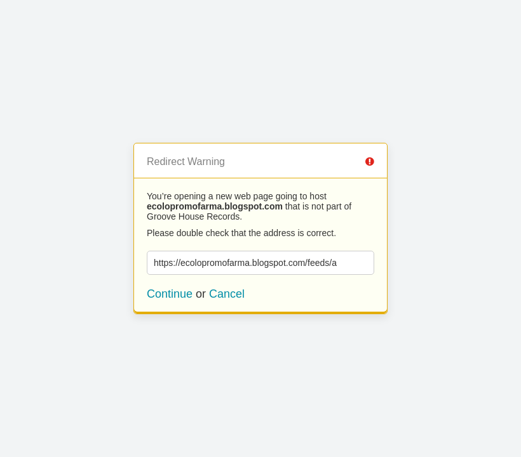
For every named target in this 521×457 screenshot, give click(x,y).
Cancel (227, 294)
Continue (170, 294)
